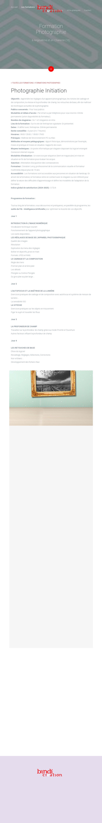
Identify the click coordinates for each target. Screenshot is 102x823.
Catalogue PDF (45, 7)
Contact (87, 10)
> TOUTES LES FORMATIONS (22, 83)
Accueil (14, 7)
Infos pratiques (73, 10)
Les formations (28, 7)
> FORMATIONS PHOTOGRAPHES (47, 83)
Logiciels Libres (56, 10)
